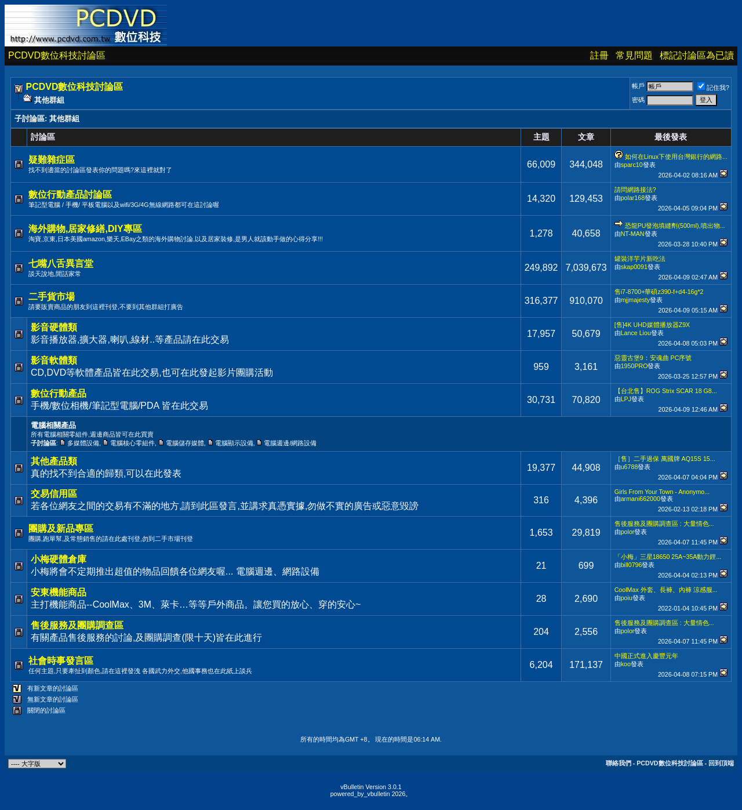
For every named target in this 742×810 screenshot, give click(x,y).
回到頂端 (721, 763)
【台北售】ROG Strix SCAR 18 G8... (665, 390)
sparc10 (632, 164)
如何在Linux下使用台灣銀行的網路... (676, 156)
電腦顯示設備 (234, 442)
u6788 (629, 466)
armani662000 (640, 498)
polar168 (633, 197)
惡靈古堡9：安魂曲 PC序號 (653, 357)
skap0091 (634, 266)
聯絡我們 (618, 763)
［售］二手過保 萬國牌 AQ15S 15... (664, 458)
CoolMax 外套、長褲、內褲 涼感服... (666, 589)
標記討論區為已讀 (697, 55)
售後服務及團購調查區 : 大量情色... (664, 523)
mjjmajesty (635, 299)
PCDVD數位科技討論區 (57, 55)
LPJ (626, 398)
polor (628, 531)
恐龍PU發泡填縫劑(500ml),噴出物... (675, 225)
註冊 (599, 55)
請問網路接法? (635, 189)
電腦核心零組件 (132, 442)
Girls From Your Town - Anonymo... (662, 491)
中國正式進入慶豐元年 (646, 655)
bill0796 (631, 564)
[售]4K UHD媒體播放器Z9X (652, 324)
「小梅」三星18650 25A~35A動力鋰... (668, 556)
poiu (626, 597)
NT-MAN (633, 233)
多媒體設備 (83, 442)
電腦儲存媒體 (185, 442)
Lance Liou (636, 332)
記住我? (713, 87)
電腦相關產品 (53, 425)
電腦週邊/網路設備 (290, 442)
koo (626, 663)
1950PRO (634, 365)
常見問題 (634, 55)
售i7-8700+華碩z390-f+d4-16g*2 (659, 291)
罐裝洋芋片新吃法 (639, 258)
